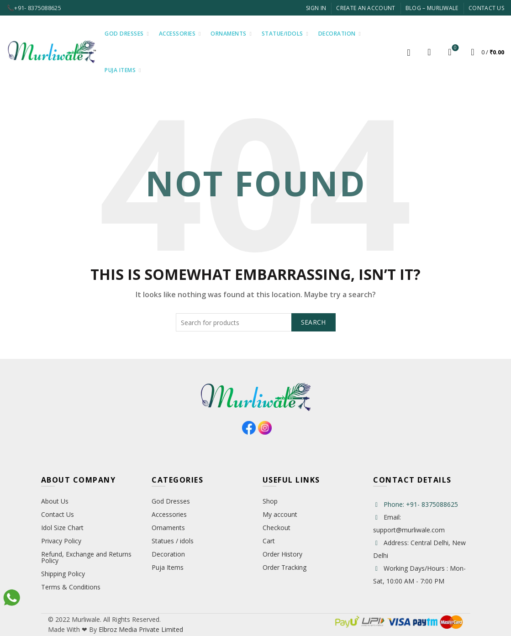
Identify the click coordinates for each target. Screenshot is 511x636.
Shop (270, 501)
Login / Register (409, 52)
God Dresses (124, 33)
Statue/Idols (282, 33)
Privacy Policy (61, 540)
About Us (54, 501)
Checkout (276, 527)
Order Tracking (284, 567)
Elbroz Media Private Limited (140, 629)
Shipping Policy (63, 573)
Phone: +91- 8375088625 (421, 504)
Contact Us (486, 8)
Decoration (337, 33)
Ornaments (229, 33)
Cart (269, 540)
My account (280, 514)
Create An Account (365, 8)
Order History (282, 554)
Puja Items (120, 70)
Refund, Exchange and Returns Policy (86, 557)
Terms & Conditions (70, 587)
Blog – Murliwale (432, 8)
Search (313, 322)
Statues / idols (173, 540)
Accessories (177, 33)
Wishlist (454, 48)
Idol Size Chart (62, 527)
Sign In (316, 8)
